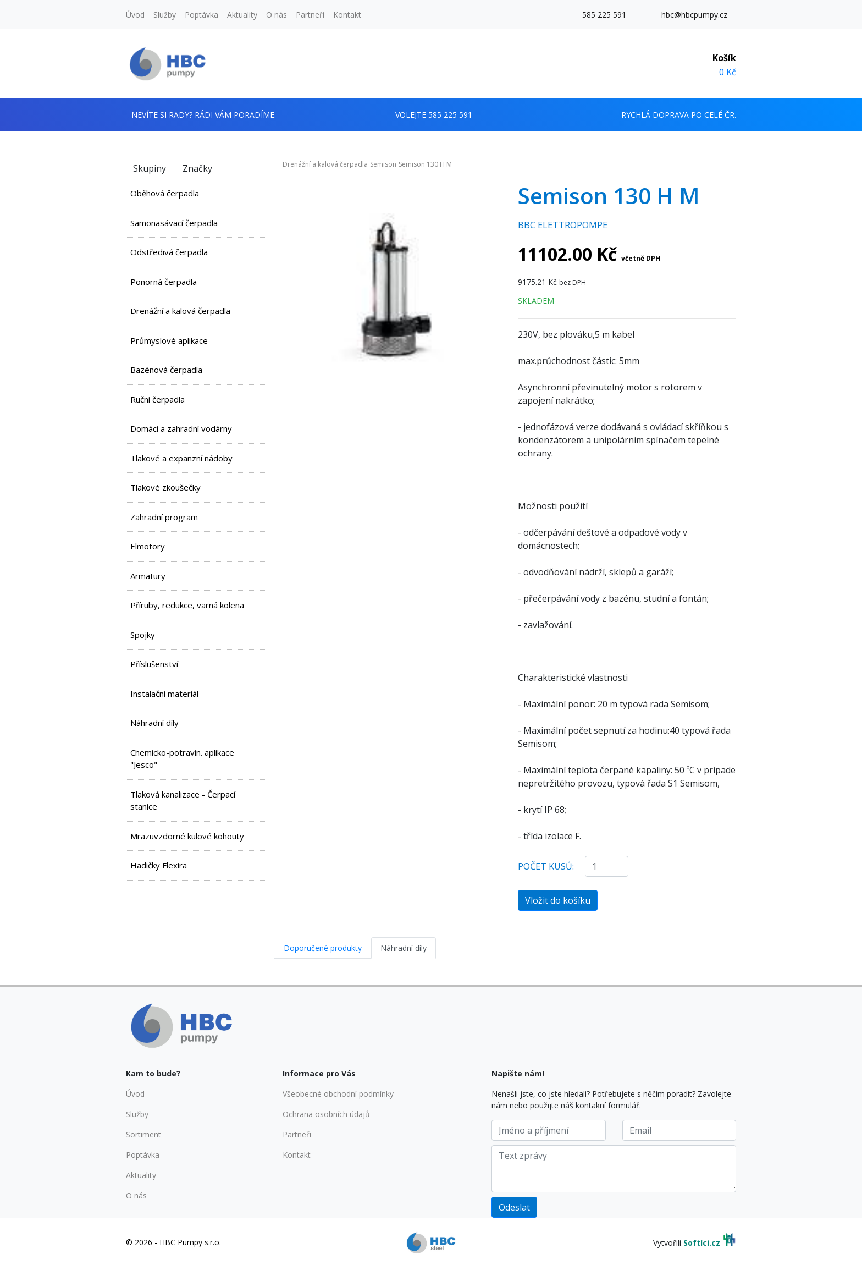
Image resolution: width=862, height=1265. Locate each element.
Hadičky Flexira (158, 865)
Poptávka (201, 14)
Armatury (147, 575)
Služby (164, 14)
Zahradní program (164, 517)
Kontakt (347, 14)
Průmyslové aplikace (169, 340)
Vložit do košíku (557, 900)
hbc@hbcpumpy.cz (694, 14)
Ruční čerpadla (157, 399)
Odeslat (514, 1207)
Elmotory (147, 546)
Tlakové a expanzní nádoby (181, 458)
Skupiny (149, 168)
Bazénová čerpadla (166, 369)
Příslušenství (154, 663)
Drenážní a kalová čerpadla (180, 310)
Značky (197, 168)
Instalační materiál (164, 693)
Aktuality (242, 14)
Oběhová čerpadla (164, 193)
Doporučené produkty (323, 948)
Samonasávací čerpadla (174, 222)
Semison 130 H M (425, 164)
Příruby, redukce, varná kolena (187, 605)
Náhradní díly (154, 722)
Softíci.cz (701, 1243)
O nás (276, 14)
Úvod (135, 14)
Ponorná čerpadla (163, 281)
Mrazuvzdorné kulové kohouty (187, 836)
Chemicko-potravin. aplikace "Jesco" (182, 759)
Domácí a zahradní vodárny (181, 428)
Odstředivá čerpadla (169, 251)
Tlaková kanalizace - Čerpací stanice (182, 800)
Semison (383, 164)
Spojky (142, 634)
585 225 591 (604, 14)
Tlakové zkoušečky (165, 487)
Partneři (310, 14)
